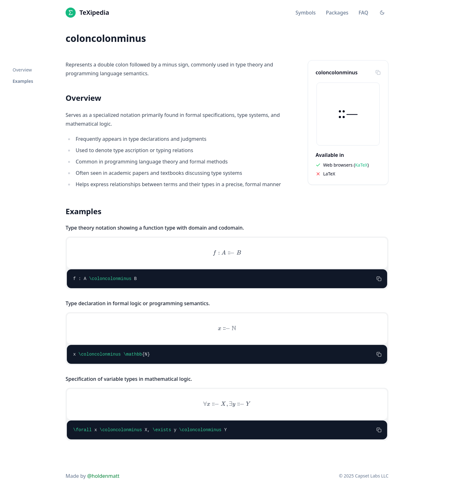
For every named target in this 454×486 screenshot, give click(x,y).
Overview (22, 70)
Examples (23, 81)
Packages (337, 12)
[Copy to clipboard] (378, 72)
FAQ (363, 12)
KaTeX (361, 165)
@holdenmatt (103, 475)
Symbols (305, 12)
